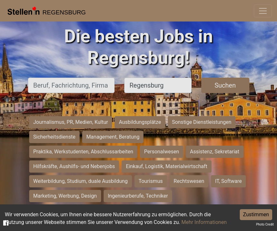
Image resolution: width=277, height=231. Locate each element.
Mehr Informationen (204, 222)
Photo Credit (265, 224)
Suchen (225, 85)
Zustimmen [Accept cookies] (256, 214)
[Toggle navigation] (263, 10)
